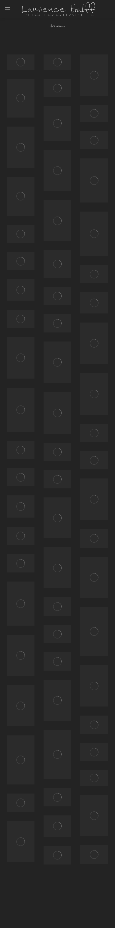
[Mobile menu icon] (8, 9)
